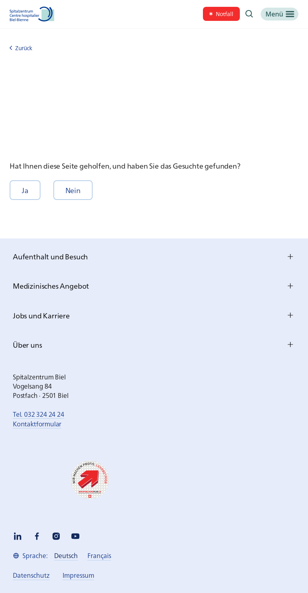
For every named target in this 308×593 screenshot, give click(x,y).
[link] (221, 14)
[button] (25, 190)
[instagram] (56, 536)
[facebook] (37, 536)
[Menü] (279, 14)
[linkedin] (17, 536)
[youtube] (75, 536)
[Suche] (249, 14)
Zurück (21, 48)
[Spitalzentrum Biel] (32, 14)
